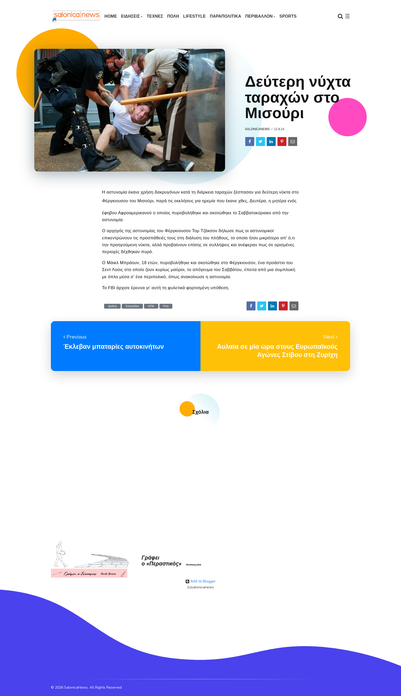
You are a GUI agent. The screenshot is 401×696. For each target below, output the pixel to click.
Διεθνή (112, 306)
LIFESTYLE (194, 16)
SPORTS (288, 16)
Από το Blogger (200, 581)
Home (110, 16)
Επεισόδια (132, 306)
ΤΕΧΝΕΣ (155, 16)
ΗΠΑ (151, 306)
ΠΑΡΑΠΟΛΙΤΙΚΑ (225, 16)
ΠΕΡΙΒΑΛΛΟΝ (259, 16)
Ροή (166, 306)
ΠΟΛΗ (173, 16)
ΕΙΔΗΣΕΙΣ (130, 16)
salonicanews (257, 129)
